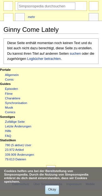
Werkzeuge (93, 17)
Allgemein (11, 74)
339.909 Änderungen (19, 154)
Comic (9, 79)
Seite (8, 17)
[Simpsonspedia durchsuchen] (46, 6)
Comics (10, 112)
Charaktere (12, 98)
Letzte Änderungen (18, 126)
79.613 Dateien (15, 159)
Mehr (31, 17)
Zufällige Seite (15, 121)
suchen (75, 54)
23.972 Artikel (14, 149)
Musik (9, 107)
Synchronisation (16, 103)
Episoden (11, 88)
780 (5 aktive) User (18, 145)
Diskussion (19, 17)
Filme (9, 93)
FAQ (8, 135)
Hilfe (8, 131)
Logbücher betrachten (44, 59)
